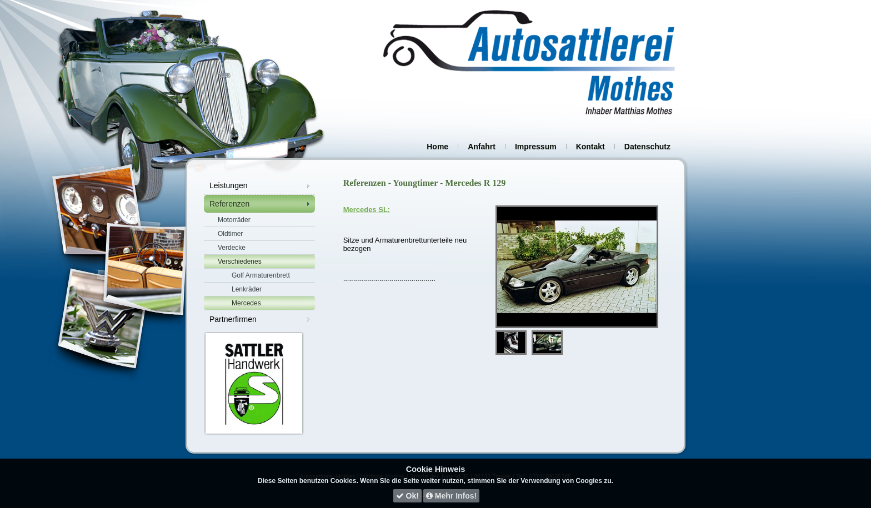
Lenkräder (247, 289)
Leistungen (228, 185)
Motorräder (234, 220)
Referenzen (229, 203)
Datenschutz (647, 146)
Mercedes (246, 303)
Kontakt (590, 146)
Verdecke (232, 248)
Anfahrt (481, 146)
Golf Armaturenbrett (261, 275)
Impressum (536, 146)
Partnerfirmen (233, 319)
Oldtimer (230, 234)
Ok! (407, 495)
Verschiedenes (240, 261)
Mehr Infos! (451, 495)
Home (437, 146)
